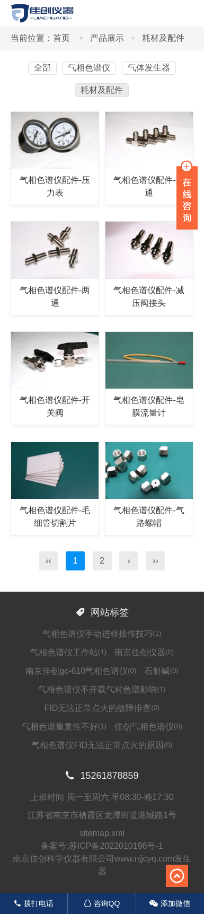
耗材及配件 (163, 37)
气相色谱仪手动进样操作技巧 (101, 633)
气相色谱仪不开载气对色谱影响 (101, 689)
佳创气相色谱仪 (148, 726)
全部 (42, 67)
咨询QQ (102, 903)
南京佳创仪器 (144, 652)
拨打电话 (34, 903)
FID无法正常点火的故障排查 (101, 708)
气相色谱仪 (89, 67)
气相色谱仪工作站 (68, 652)
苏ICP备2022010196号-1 (116, 845)
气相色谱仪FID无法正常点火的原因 (101, 745)
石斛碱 (161, 670)
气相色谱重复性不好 (64, 726)
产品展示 (107, 37)
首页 (61, 37)
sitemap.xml (102, 833)
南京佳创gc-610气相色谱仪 (80, 670)
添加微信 (169, 903)
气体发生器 (149, 67)
